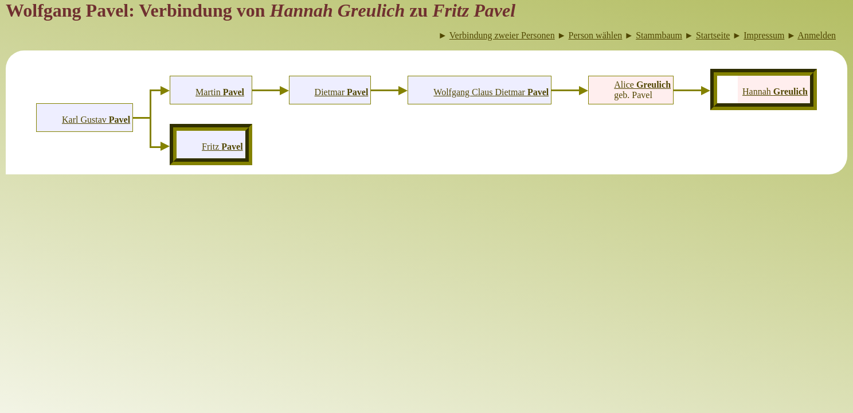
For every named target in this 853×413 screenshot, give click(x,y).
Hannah (775, 91)
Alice (642, 84)
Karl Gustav (96, 119)
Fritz (222, 146)
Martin (219, 92)
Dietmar (342, 92)
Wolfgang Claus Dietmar (491, 92)
